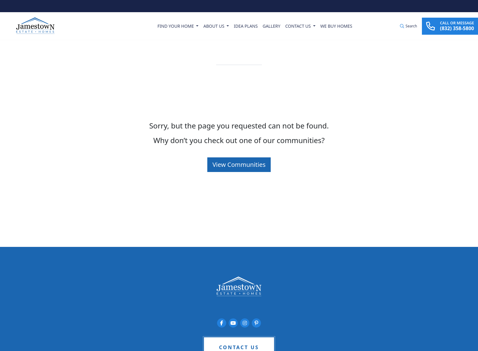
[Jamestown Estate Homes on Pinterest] (256, 323)
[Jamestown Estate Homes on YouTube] (233, 323)
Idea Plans (246, 26)
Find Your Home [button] (176, 26)
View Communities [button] (239, 164)
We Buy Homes (336, 26)
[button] (408, 26)
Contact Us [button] (298, 26)
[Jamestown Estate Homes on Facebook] (221, 323)
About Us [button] (214, 26)
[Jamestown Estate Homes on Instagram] (244, 323)
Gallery (271, 26)
